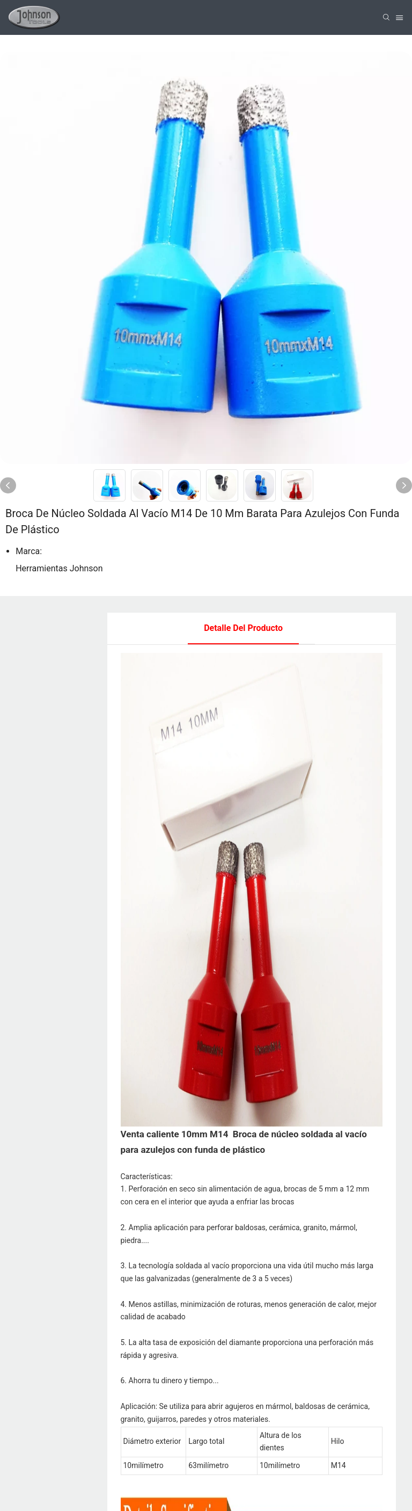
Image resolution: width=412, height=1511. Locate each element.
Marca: (29, 551)
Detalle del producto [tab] (243, 628)
